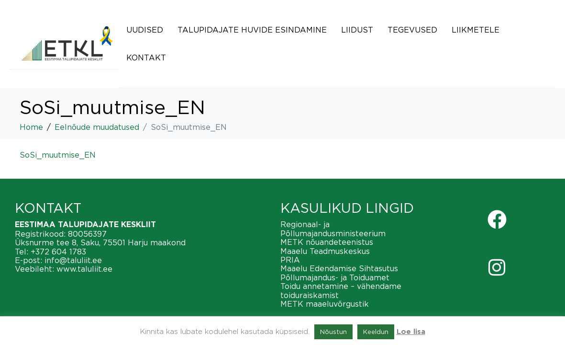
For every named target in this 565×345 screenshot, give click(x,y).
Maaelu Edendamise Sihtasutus (339, 268)
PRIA (290, 259)
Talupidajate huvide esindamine (252, 29)
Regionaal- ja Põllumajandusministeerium (333, 228)
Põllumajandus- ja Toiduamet (334, 277)
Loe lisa (411, 331)
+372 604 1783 (58, 251)
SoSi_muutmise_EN (58, 154)
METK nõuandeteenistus (326, 242)
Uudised (144, 29)
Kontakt (146, 57)
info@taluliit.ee (73, 260)
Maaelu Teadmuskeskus (325, 251)
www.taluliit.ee (84, 268)
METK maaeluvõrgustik (324, 303)
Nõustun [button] (333, 331)
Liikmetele (475, 29)
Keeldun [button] (375, 331)
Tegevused (412, 29)
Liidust (357, 29)
